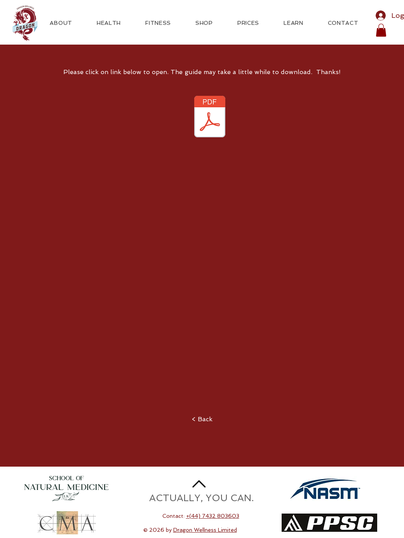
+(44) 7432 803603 (212, 516)
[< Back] (202, 419)
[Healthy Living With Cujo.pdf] (209, 117)
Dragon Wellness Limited (205, 530)
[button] (381, 30)
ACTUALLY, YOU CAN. (201, 497)
